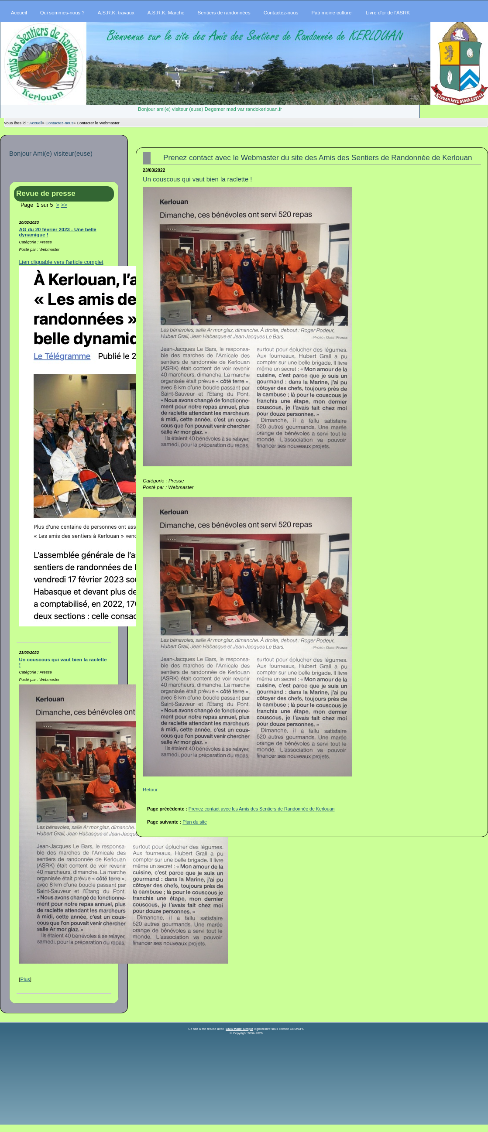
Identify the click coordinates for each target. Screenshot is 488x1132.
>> (64, 205)
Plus (25, 979)
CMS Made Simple (239, 1029)
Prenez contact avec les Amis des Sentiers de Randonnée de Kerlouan (262, 808)
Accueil (35, 123)
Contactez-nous (59, 123)
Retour (150, 789)
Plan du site (194, 821)
